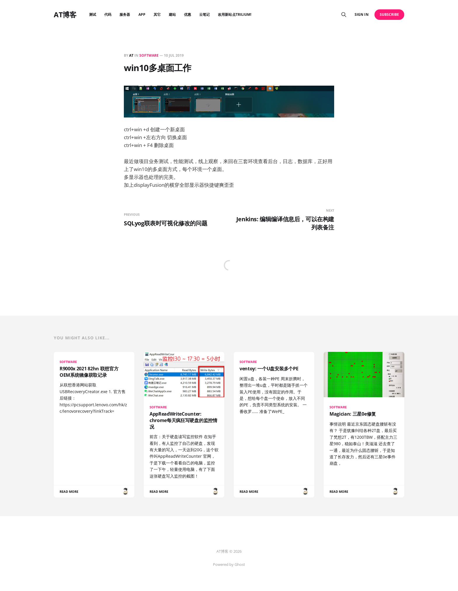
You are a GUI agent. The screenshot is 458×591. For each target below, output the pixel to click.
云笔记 (204, 14)
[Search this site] (343, 14)
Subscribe (389, 14)
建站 (172, 14)
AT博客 (65, 14)
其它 (157, 14)
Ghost (240, 564)
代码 (107, 14)
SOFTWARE (149, 55)
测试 (92, 14)
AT (131, 55)
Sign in (361, 14)
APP (141, 14)
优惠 (187, 14)
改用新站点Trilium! (234, 14)
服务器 (124, 14)
